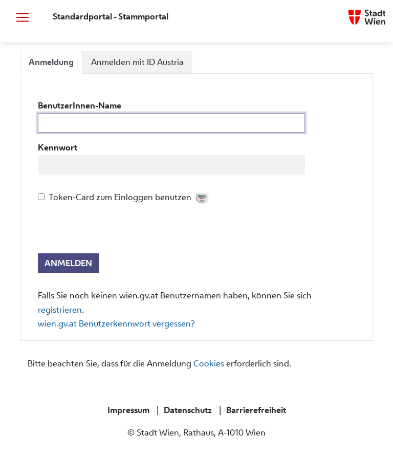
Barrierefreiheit (256, 410)
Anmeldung (51, 62)
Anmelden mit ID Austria (137, 62)
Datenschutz (188, 410)
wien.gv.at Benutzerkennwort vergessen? (116, 323)
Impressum (128, 410)
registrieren (60, 309)
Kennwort (57, 147)
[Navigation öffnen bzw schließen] (22, 17)
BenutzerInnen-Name (79, 105)
